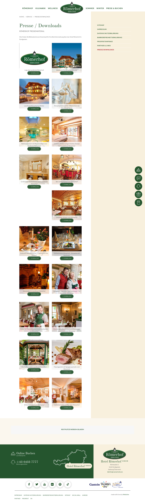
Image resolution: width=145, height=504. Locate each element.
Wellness (53, 8)
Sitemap (100, 25)
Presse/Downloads (105, 50)
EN (31, 498)
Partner (17, 498)
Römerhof (27, 8)
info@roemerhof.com (115, 472)
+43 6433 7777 (33, 463)
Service (29, 17)
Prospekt (25, 498)
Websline (126, 494)
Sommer (90, 8)
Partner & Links (104, 45)
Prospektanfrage (105, 41)
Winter (100, 8)
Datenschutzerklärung (108, 33)
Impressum (102, 29)
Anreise (85, 495)
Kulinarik (40, 8)
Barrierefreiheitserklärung (109, 37)
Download (34, 73)
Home (21, 17)
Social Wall (76, 495)
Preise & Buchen (114, 8)
